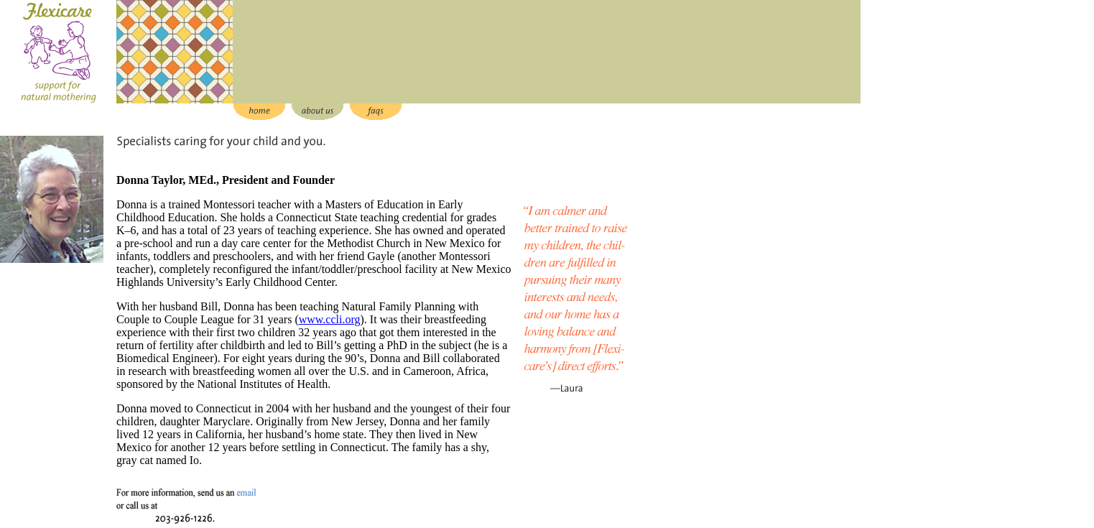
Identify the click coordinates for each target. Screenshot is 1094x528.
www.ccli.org (330, 319)
